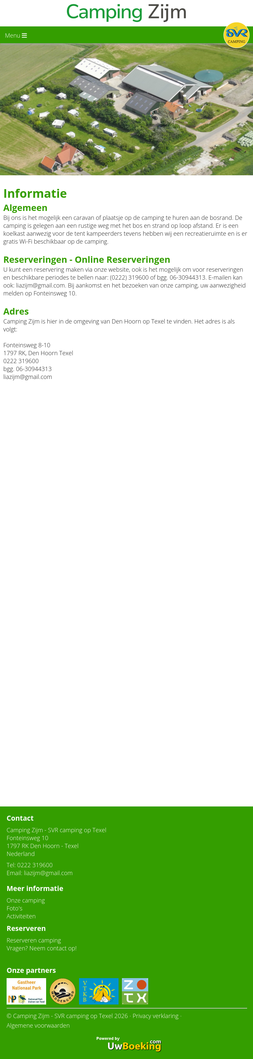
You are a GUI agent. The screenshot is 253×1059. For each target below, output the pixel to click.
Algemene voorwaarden (38, 1025)
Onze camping (26, 900)
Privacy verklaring (156, 1016)
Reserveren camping (34, 940)
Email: (14, 873)
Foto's (14, 908)
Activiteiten (21, 916)
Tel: (11, 865)
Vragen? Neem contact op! (42, 948)
